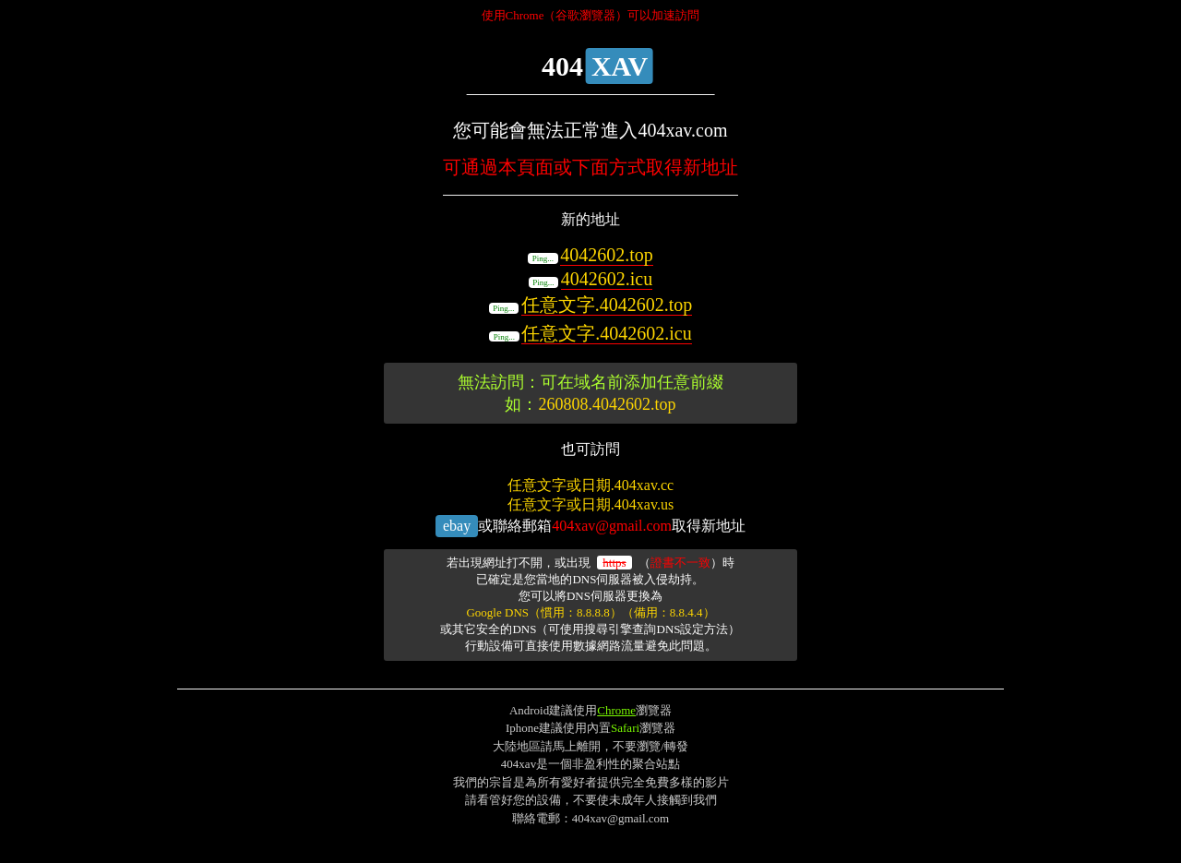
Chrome (616, 710)
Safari (625, 728)
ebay (457, 525)
